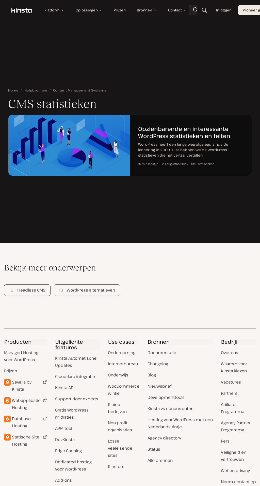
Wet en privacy (235, 470)
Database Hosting (21, 422)
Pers (225, 441)
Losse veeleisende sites (120, 448)
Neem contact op (238, 481)
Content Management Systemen (81, 90)
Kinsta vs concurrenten (170, 408)
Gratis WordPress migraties (72, 413)
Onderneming (121, 352)
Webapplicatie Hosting (26, 404)
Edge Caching (68, 450)
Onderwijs (118, 375)
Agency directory (164, 438)
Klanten (115, 466)
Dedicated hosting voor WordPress (73, 465)
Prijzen (10, 371)
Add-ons (63, 480)
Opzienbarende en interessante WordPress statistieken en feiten (184, 132)
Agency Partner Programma (236, 426)
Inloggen (224, 10)
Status (154, 449)
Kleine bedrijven (117, 408)
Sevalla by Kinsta (21, 385)
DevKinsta (65, 439)
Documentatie (162, 352)
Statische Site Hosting (25, 440)
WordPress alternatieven (87, 290)
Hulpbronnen (35, 90)
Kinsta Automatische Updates (75, 361)
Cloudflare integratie (75, 376)
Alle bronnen (160, 460)
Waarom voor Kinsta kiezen (234, 367)
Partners (229, 393)
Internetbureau (123, 364)
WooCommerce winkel (123, 389)
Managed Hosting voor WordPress (21, 356)
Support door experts (76, 399)
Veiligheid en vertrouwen (233, 455)
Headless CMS (27, 290)
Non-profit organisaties (120, 426)
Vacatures (231, 382)
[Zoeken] (204, 10)
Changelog (158, 364)
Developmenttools (166, 397)
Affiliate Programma (232, 408)
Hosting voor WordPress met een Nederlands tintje (180, 423)
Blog (152, 375)
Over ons (229, 352)
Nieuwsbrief (159, 386)
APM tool (63, 428)
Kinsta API (64, 387)
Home (13, 90)
